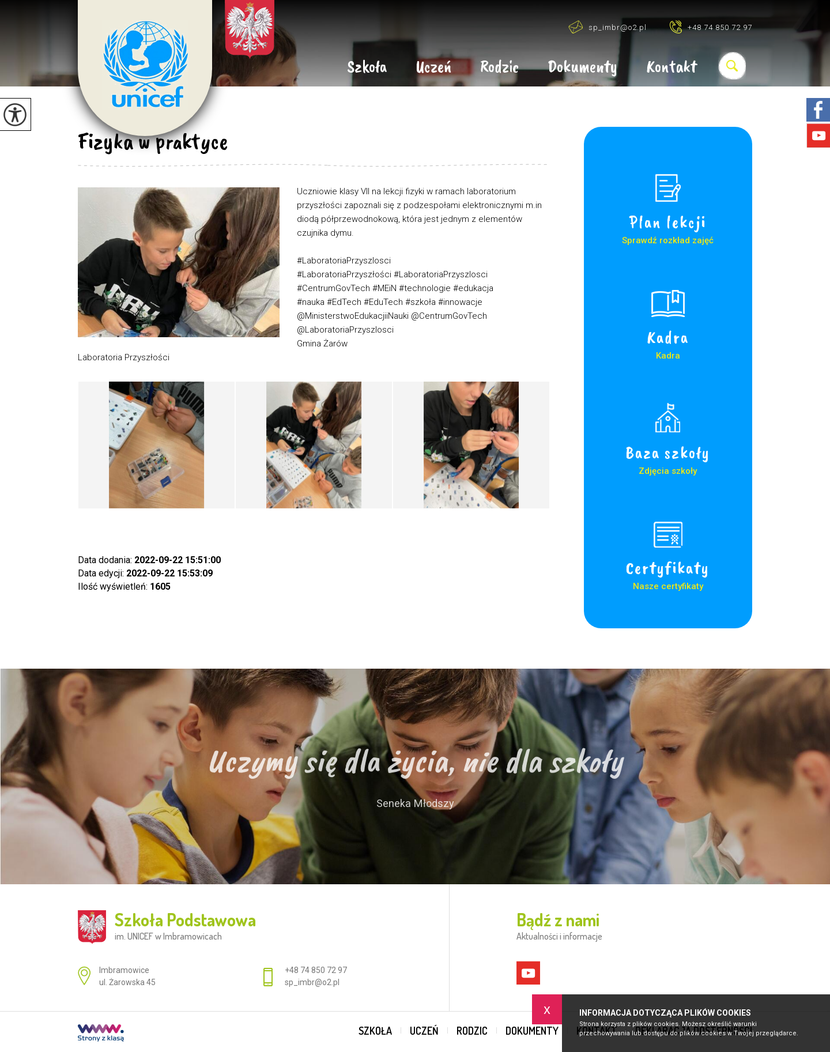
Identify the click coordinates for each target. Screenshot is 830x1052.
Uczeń (433, 67)
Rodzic (499, 67)
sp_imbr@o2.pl (607, 26)
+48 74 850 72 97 (711, 26)
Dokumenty (582, 67)
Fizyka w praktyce (153, 141)
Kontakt (671, 67)
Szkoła (367, 67)
